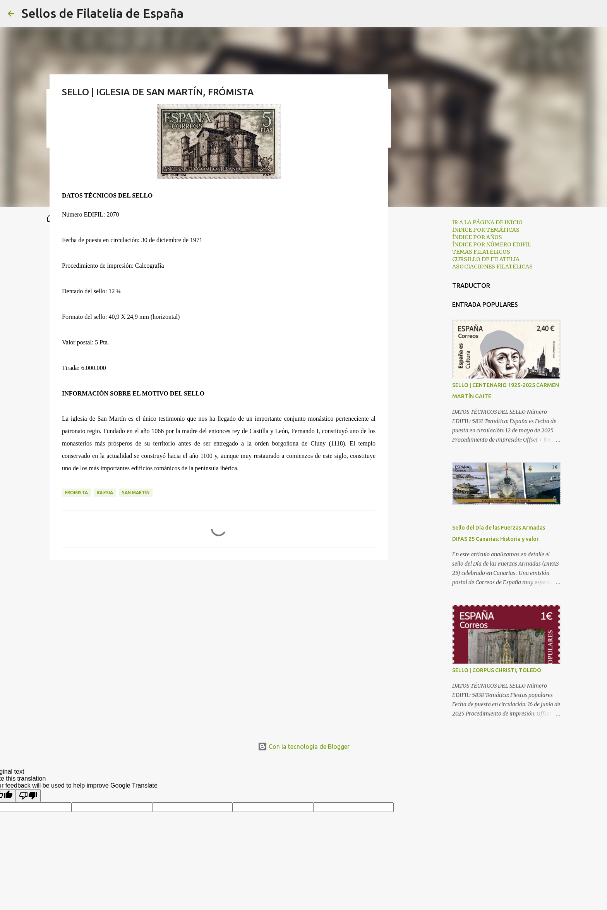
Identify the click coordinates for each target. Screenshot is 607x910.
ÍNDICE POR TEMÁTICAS (486, 229)
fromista (76, 492)
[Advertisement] (427, 334)
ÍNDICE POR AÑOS (477, 237)
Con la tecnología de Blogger (304, 746)
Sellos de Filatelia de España (102, 13)
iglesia (105, 492)
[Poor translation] (28, 795)
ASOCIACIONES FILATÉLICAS (492, 266)
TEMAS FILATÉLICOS (481, 251)
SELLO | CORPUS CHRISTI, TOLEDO (496, 670)
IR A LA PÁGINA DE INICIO (487, 222)
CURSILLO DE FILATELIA (486, 259)
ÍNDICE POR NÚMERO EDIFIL (491, 244)
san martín (135, 492)
